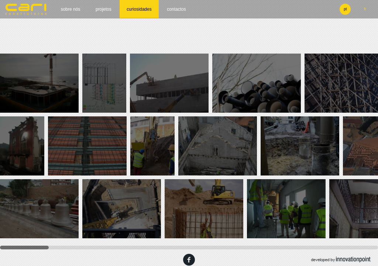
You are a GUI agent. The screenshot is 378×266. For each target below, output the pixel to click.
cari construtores (26, 9)
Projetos (103, 9)
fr (365, 9)
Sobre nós (70, 9)
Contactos (176, 9)
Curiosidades (139, 9)
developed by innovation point (341, 260)
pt (345, 9)
